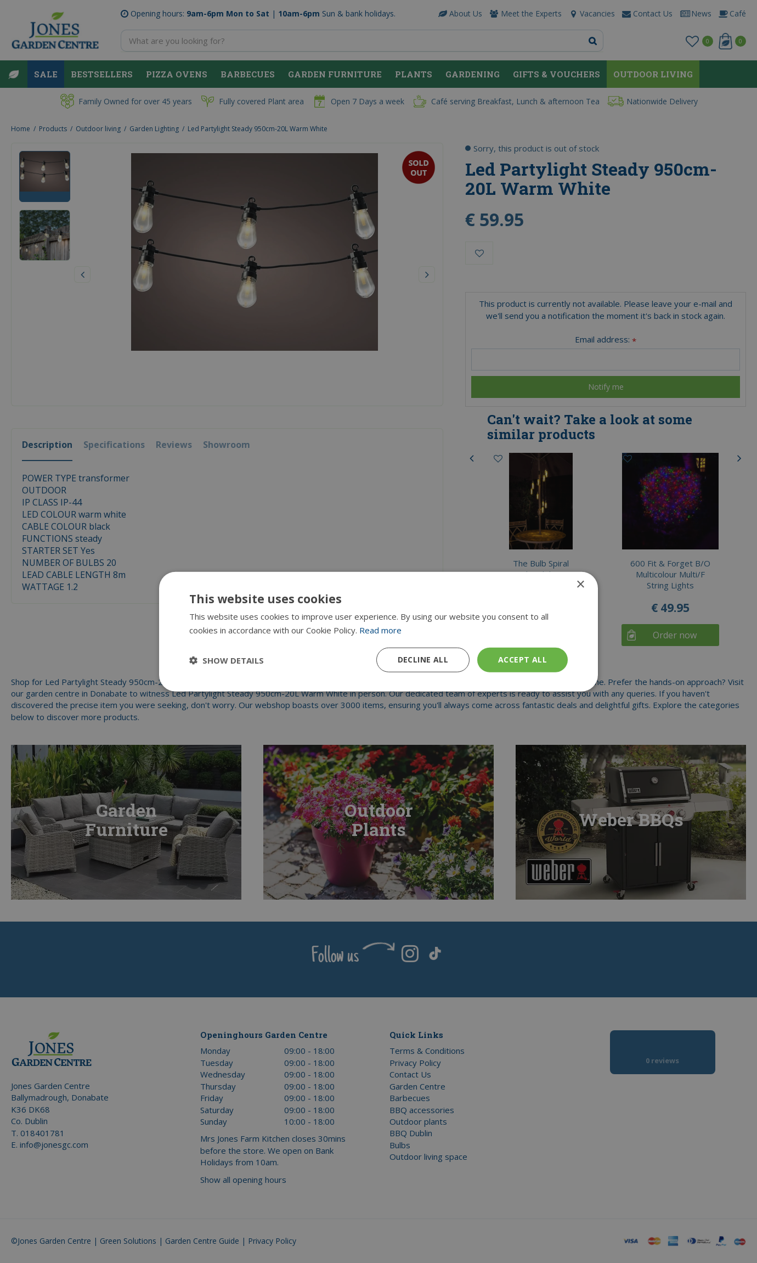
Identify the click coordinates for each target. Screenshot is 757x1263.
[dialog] (378, 631)
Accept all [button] (522, 659)
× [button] (580, 584)
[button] (226, 660)
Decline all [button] (423, 659)
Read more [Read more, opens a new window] (380, 629)
